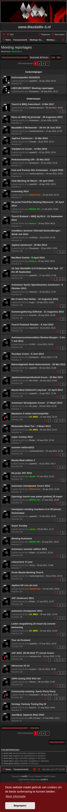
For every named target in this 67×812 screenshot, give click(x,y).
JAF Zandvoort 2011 (22, 598)
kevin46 (32, 315)
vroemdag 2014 (20, 191)
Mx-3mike (33, 380)
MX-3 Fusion (34, 718)
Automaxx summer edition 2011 (29, 549)
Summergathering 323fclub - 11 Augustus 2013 (37, 311)
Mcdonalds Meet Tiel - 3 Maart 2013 (31, 426)
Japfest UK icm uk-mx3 (24, 585)
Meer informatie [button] (16, 796)
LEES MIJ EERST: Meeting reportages (32, 88)
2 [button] (39, 63)
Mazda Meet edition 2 (23, 460)
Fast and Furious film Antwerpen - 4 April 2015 (37, 170)
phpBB (24, 776)
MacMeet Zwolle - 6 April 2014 (28, 257)
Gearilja (32, 142)
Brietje (32, 440)
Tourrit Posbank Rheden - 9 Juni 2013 (32, 324)
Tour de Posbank (20, 640)
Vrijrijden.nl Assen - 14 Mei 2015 (29, 149)
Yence (32, 565)
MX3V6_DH (34, 209)
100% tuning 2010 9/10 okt (26, 678)
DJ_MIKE (33, 417)
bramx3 (32, 707)
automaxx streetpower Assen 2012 (30, 485)
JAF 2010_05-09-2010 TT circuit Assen (32, 653)
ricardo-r (33, 669)
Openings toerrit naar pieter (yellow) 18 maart (36, 496)
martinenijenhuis (36, 108)
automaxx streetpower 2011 (26, 610)
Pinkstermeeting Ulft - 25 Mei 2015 (30, 159)
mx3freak (33, 237)
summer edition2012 (22, 447)
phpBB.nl (44, 780)
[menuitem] (10, 34)
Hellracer (33, 292)
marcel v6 (33, 328)
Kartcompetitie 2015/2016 (25, 77)
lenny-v (32, 223)
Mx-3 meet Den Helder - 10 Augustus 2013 (34, 299)
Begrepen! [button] (20, 805)
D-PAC (32, 344)
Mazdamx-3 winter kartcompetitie (29, 413)
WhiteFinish (34, 195)
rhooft (32, 476)
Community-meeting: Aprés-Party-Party (33, 691)
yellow (32, 529)
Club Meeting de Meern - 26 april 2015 (32, 180)
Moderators (17, 51)
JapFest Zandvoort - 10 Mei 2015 (29, 138)
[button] (47, 63)
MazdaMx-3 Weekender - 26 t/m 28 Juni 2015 (36, 127)
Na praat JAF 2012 (21, 473)
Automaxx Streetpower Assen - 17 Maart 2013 (36, 402)
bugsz (31, 302)
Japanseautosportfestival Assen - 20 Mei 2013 (37, 377)
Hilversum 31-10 (20, 665)
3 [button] (43, 63)
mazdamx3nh (35, 656)
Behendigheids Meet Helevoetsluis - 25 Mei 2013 (38, 364)
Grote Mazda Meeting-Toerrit (27, 572)
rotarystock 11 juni (21, 562)
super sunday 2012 (22, 437)
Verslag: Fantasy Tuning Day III (28, 704)
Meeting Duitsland (21, 538)
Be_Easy (33, 406)
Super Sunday (19, 525)
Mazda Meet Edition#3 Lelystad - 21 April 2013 (37, 390)
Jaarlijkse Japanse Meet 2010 (27, 714)
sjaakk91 (33, 81)
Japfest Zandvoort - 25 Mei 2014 (29, 245)
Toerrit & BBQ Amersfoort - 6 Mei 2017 (32, 104)
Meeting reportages (16, 47)
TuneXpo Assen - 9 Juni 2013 (27, 354)
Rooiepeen (34, 91)
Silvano (32, 682)
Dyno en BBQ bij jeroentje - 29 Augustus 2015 (37, 117)
